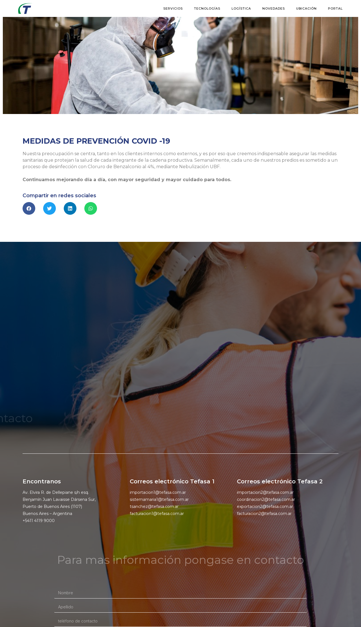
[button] (29, 208)
